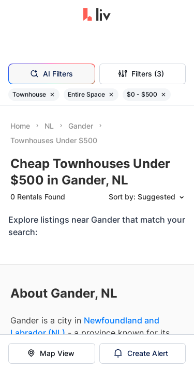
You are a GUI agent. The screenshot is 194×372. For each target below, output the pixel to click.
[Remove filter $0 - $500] (163, 94)
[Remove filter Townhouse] (52, 94)
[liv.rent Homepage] (97, 15)
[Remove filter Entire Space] (111, 94)
